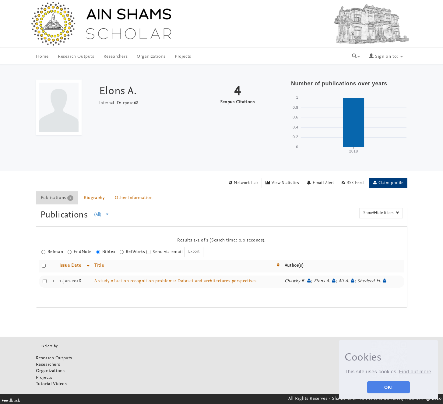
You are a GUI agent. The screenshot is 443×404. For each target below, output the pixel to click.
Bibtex (105, 252)
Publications (65, 215)
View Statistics (282, 182)
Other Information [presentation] (134, 198)
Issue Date (70, 265)
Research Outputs (76, 56)
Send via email (164, 252)
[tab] (57, 197)
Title (99, 265)
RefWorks (132, 252)
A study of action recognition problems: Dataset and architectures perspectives (175, 281)
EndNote (80, 252)
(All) (101, 214)
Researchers (116, 56)
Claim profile (388, 182)
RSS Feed (353, 182)
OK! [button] (388, 387)
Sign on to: (386, 56)
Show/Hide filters (381, 213)
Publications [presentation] (57, 198)
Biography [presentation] (94, 198)
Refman (52, 252)
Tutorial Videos (51, 384)
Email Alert (320, 182)
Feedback (11, 401)
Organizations (151, 56)
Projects (183, 56)
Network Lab (243, 182)
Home (42, 56)
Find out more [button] (415, 371)
